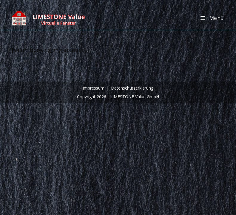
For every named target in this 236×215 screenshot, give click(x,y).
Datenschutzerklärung (132, 88)
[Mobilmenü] (212, 18)
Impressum (93, 88)
